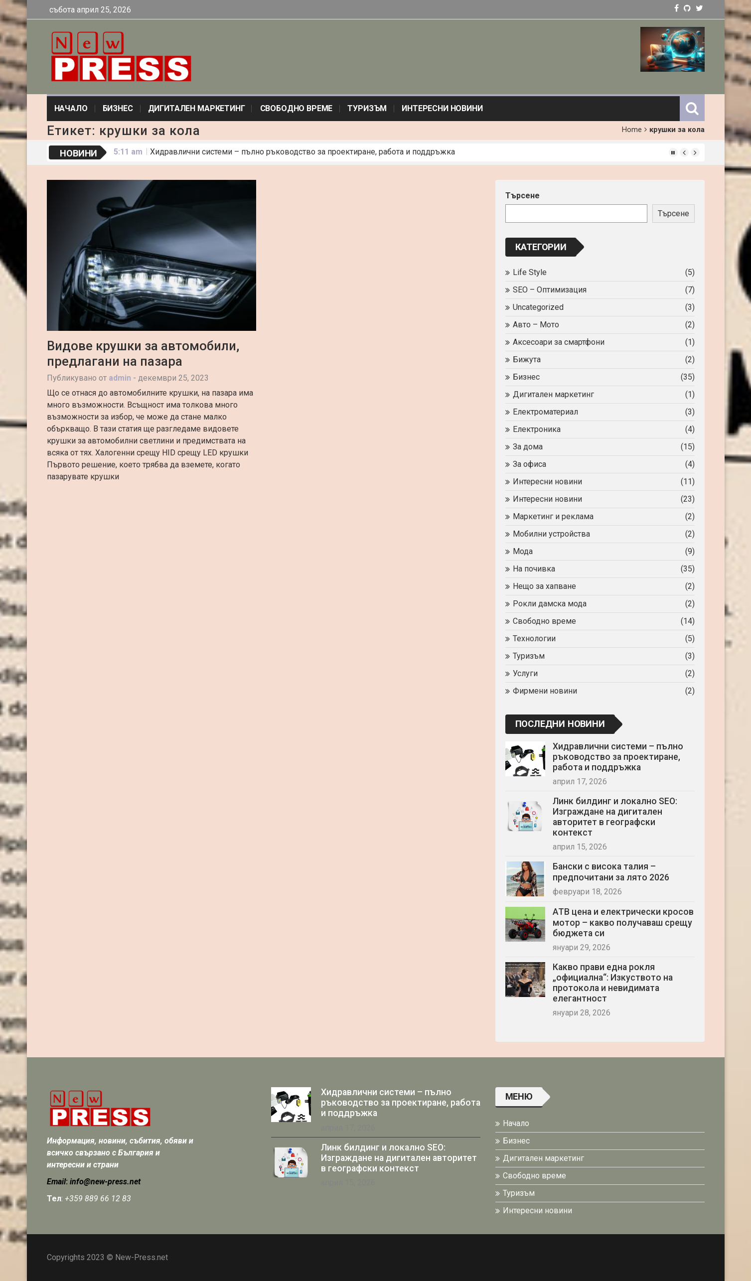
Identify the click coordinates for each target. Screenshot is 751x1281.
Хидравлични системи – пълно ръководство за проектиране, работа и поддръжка (302, 151)
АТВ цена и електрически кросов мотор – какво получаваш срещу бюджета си (623, 922)
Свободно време (296, 108)
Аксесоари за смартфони (558, 342)
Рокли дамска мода (550, 603)
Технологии (534, 638)
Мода (523, 551)
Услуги (525, 673)
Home (632, 130)
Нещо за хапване (544, 586)
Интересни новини (442, 108)
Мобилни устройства (551, 534)
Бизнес (118, 108)
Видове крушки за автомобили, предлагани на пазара (143, 353)
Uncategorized (538, 307)
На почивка (534, 568)
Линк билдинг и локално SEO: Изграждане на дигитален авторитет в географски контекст (615, 817)
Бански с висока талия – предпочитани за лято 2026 (611, 871)
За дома (528, 446)
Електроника (537, 429)
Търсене (522, 195)
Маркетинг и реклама (553, 516)
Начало (71, 108)
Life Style (530, 272)
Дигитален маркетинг (196, 108)
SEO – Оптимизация (550, 289)
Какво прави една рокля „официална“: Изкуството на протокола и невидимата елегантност (613, 982)
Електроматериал (545, 412)
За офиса (529, 464)
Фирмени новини (545, 691)
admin (120, 378)
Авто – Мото (536, 324)
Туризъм (367, 108)
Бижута (527, 359)
